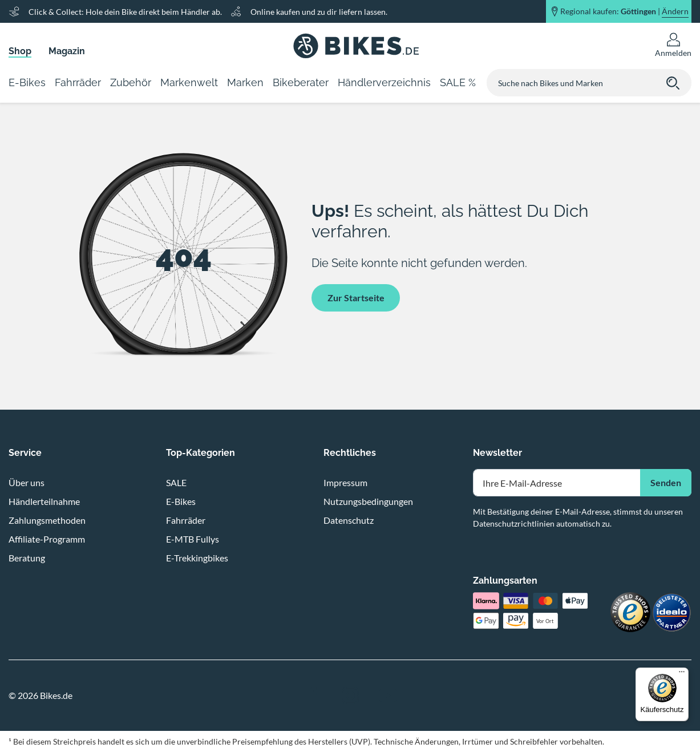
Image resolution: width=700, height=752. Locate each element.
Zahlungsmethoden (47, 520)
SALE (176, 482)
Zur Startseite (356, 297)
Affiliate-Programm (47, 538)
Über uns (26, 482)
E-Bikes (181, 501)
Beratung (27, 557)
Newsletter (497, 452)
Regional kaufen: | (624, 11)
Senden (665, 482)
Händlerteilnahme (44, 501)
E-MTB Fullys (192, 538)
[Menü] (682, 674)
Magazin (66, 51)
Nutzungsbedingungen (368, 501)
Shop (20, 51)
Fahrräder (185, 520)
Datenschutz (348, 520)
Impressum (345, 482)
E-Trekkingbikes (197, 557)
